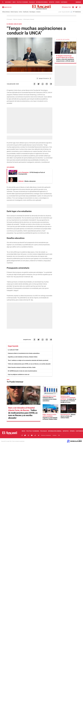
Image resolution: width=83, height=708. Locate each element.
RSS (59, 435)
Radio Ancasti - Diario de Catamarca (7, 7)
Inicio (14, 2)
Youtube (32, 435)
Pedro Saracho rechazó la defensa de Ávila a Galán (22, 367)
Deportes (51, 2)
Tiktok (35, 435)
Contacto (38, 11)
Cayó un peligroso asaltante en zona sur (18, 374)
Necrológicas (32, 11)
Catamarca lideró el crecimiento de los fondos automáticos (24, 353)
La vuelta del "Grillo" (13, 350)
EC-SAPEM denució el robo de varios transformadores (22, 371)
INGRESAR (78, 2)
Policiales (32, 2)
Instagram (28, 435)
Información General (42, 2)
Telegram (38, 435)
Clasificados (26, 11)
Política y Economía (22, 2)
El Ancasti (9, 19)
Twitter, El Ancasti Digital (25, 435)
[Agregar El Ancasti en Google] (43, 78)
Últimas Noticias (6, 11)
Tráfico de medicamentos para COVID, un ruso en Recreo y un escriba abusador (29, 364)
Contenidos (64, 2)
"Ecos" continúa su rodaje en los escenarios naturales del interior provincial (28, 360)
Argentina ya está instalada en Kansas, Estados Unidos (22, 357)
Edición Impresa (14, 11)
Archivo (20, 11)
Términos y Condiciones (46, 435)
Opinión (57, 2)
